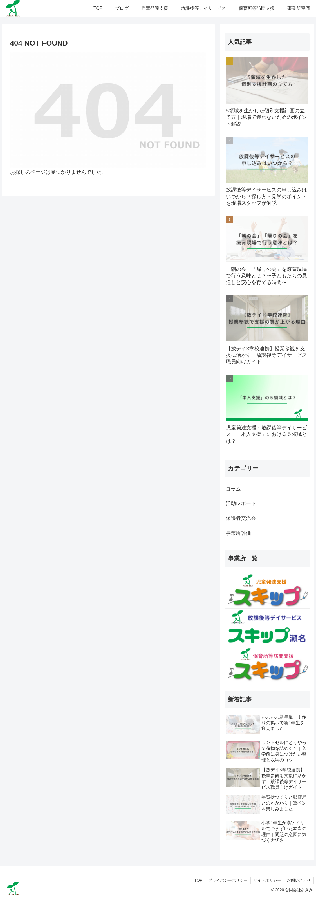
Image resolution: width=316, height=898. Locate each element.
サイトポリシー (267, 880)
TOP (198, 880)
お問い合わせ (299, 880)
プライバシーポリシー (228, 880)
